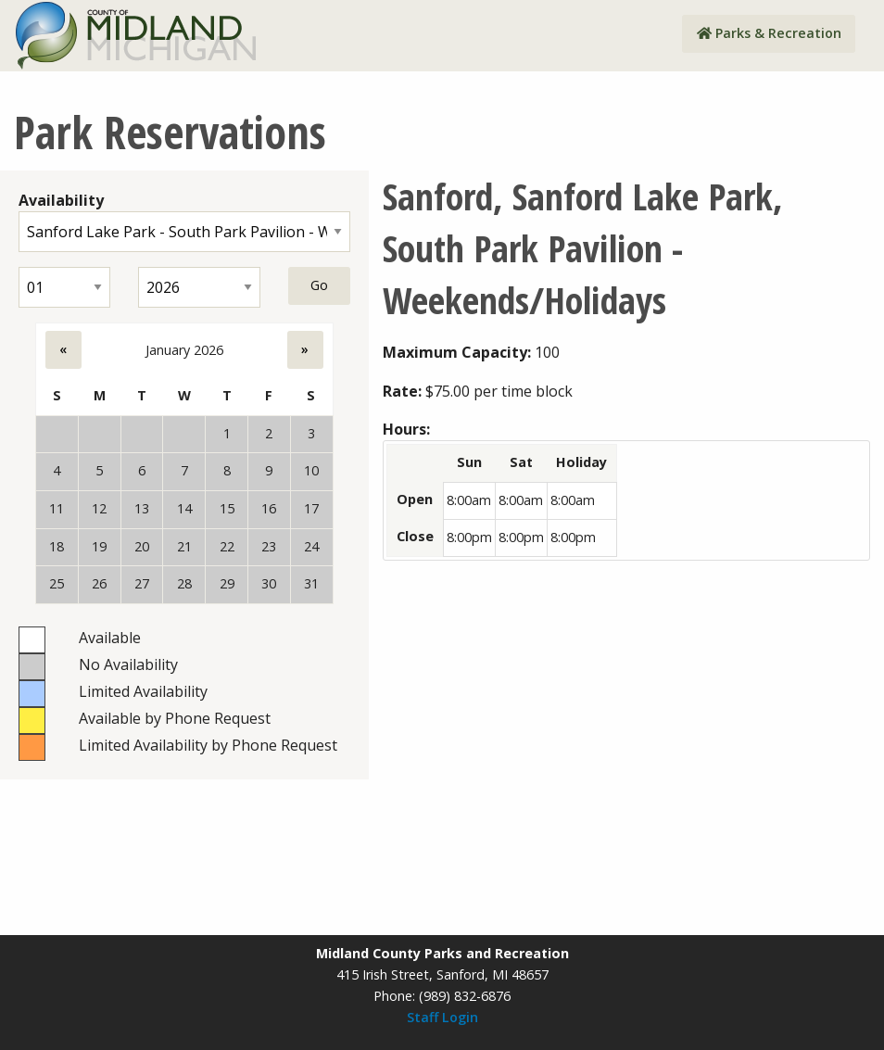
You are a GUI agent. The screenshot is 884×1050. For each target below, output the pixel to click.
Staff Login (442, 1017)
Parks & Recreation (769, 33)
